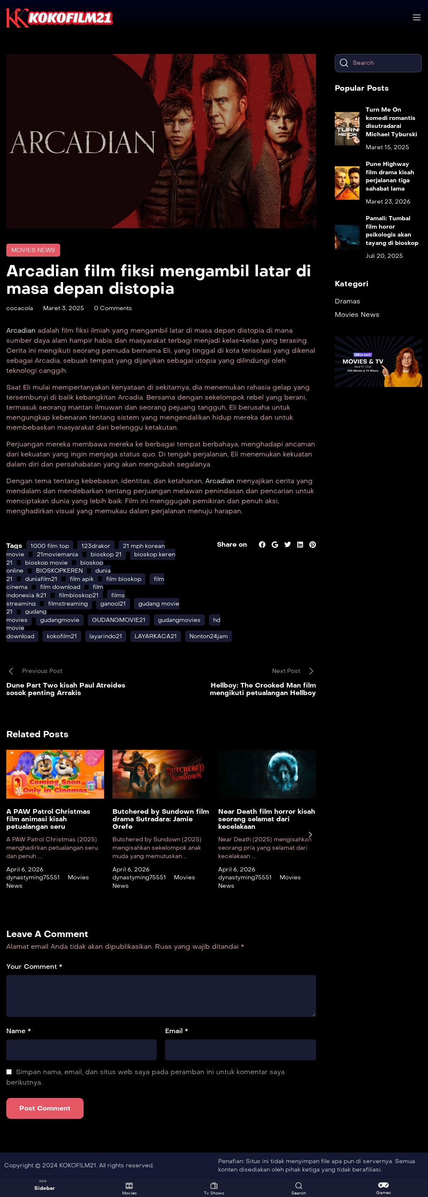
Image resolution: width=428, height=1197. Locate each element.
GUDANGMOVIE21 (118, 620)
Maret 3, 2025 (63, 308)
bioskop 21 (106, 554)
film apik (82, 579)
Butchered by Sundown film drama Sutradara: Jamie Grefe (160, 819)
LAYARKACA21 (156, 636)
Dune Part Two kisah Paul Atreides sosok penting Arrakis (65, 689)
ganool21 (113, 603)
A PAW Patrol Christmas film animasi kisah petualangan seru (48, 819)
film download (60, 587)
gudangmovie (59, 620)
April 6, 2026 (24, 869)
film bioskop (123, 579)
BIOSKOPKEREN (59, 570)
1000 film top (50, 546)
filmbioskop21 (79, 595)
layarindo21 (105, 636)
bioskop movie (46, 562)
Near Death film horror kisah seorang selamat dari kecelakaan (266, 819)
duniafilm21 (41, 579)
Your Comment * (34, 966)
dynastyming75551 (33, 877)
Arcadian (22, 330)
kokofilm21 (62, 636)
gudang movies (26, 616)
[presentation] (310, 835)
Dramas (347, 301)
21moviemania (57, 554)
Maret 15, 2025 (387, 147)
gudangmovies (179, 620)
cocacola (19, 308)
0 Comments (113, 308)
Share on (232, 544)
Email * (176, 1031)
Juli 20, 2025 (384, 256)
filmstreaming (68, 603)
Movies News (33, 250)
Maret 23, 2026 (388, 201)
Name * (18, 1031)
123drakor (96, 546)
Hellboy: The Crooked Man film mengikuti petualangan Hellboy (263, 689)
